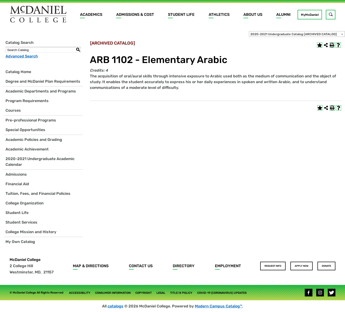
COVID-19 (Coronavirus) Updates (222, 293)
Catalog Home (18, 71)
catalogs (115, 306)
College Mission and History (31, 232)
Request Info (272, 266)
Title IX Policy (181, 293)
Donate (326, 266)
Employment (228, 266)
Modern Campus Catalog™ (218, 306)
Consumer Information (113, 293)
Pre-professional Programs (31, 120)
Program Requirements (27, 100)
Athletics (219, 14)
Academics (91, 14)
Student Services (21, 222)
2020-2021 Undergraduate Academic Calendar (40, 161)
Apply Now (301, 266)
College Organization (25, 203)
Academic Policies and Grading (34, 139)
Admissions (16, 174)
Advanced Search (22, 56)
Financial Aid (17, 184)
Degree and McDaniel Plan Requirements (43, 81)
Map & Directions (91, 266)
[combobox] (297, 34)
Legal (160, 293)
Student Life (181, 14)
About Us (252, 14)
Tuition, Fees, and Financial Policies (38, 193)
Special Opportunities (25, 129)
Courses (13, 110)
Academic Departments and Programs (41, 91)
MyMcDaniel (310, 15)
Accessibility (79, 293)
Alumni (283, 14)
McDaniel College (25, 259)
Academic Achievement (27, 149)
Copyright (143, 293)
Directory (184, 266)
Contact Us (141, 266)
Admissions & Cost (135, 14)
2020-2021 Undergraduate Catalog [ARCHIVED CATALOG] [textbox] (293, 34)
